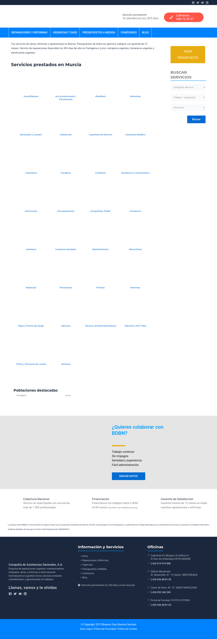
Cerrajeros (66, 172)
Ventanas (65, 364)
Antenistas (135, 96)
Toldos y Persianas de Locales (31, 364)
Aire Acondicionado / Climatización (65, 98)
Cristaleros (100, 172)
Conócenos (129, 32)
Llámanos (181, 17)
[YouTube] (202, 2)
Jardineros (31, 249)
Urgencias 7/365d (65, 32)
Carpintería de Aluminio (100, 134)
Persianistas (66, 287)
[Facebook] (193, 2)
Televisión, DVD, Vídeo (135, 325)
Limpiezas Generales (65, 249)
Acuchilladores (31, 96)
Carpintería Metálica (135, 134)
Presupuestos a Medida (98, 32)
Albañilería (100, 96)
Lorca (53, 395)
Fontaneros (135, 211)
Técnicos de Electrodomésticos (100, 325)
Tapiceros (66, 325)
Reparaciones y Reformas (29, 32)
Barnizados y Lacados (31, 134)
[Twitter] (198, 2)
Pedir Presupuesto (188, 55)
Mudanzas (31, 287)
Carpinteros (31, 172)
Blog (145, 32)
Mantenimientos (100, 249)
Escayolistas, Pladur (101, 211)
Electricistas (31, 211)
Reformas (135, 287)
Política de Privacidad (104, 629)
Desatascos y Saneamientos (135, 172)
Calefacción (66, 134)
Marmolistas (135, 249)
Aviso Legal (85, 629)
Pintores (100, 287)
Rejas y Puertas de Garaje (31, 325)
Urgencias (88, 565)
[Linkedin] (207, 2)
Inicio (85, 556)
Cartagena (21, 395)
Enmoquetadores (65, 211)
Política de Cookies (128, 629)
